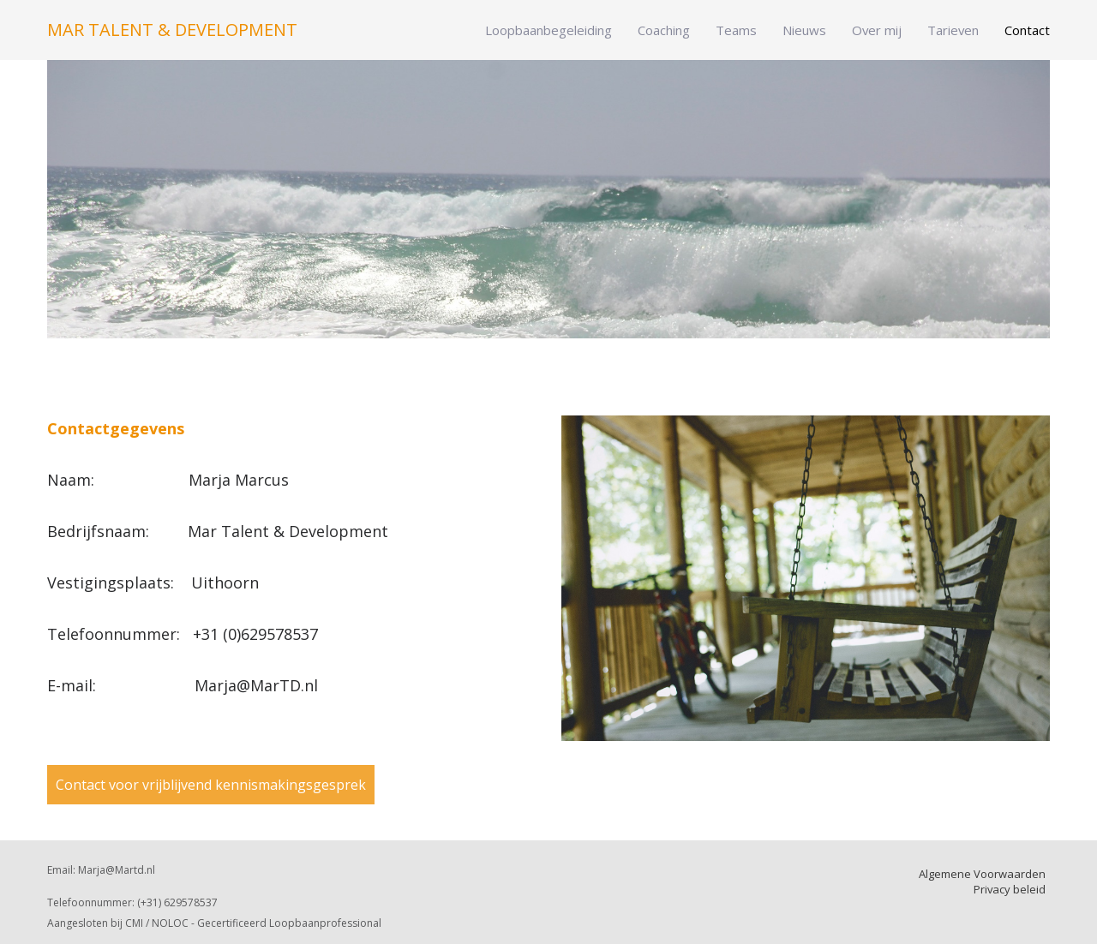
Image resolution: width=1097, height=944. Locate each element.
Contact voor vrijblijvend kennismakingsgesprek (211, 784)
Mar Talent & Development (172, 30)
